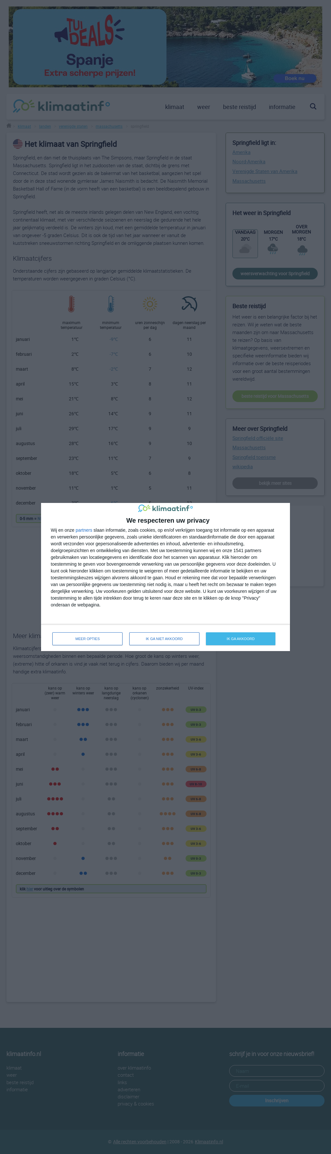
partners (84, 530)
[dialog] (165, 577)
